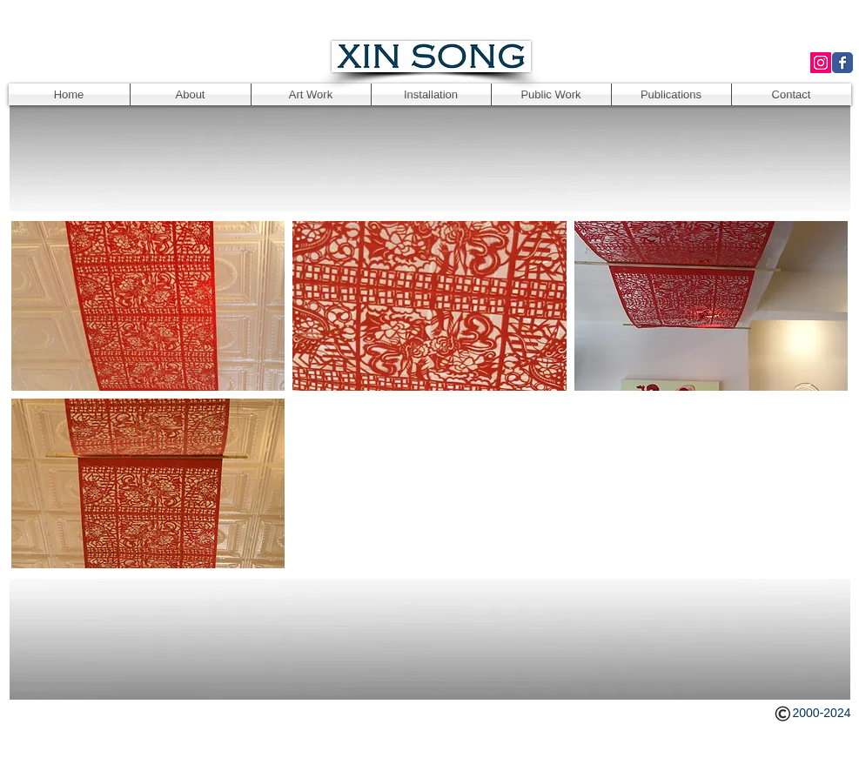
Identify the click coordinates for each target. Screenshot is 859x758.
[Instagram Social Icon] (820, 62)
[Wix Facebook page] (842, 62)
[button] (148, 305)
